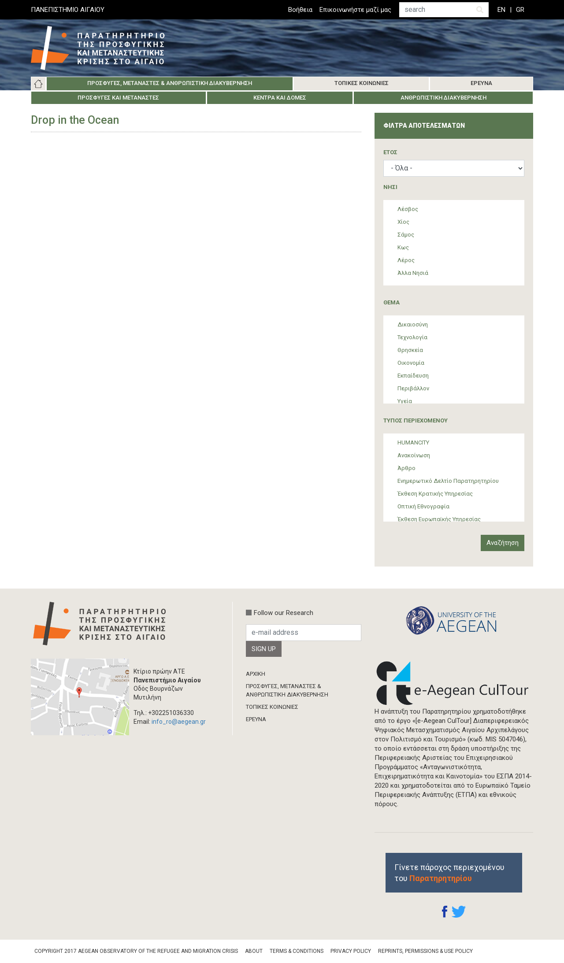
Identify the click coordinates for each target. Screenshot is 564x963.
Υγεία (404, 401)
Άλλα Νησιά (412, 273)
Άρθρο (406, 468)
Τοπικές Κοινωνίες (361, 83)
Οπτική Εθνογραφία (423, 506)
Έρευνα (481, 83)
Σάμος (405, 234)
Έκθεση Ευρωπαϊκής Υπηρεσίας (439, 519)
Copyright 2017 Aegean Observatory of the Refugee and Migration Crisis (136, 951)
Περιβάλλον (413, 388)
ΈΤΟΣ (390, 152)
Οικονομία (410, 362)
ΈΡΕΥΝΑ (256, 719)
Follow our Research (283, 613)
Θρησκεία (410, 350)
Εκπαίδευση (413, 375)
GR (520, 10)
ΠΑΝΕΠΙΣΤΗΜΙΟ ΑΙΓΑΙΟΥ (67, 10)
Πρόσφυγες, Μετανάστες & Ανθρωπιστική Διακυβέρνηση (169, 83)
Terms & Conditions (296, 951)
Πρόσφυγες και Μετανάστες (118, 97)
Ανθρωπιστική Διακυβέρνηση (443, 97)
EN (501, 10)
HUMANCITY (413, 442)
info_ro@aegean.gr (179, 721)
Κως (403, 247)
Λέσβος (407, 209)
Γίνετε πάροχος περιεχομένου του (449, 873)
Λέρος (406, 260)
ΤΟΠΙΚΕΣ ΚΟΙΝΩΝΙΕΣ (272, 707)
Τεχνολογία (412, 337)
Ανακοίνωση (413, 455)
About (254, 951)
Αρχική (38, 83)
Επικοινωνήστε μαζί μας (355, 10)
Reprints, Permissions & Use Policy (425, 951)
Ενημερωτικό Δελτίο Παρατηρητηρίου (448, 481)
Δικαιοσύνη (412, 324)
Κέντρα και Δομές (279, 97)
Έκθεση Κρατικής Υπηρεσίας (435, 493)
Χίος (403, 222)
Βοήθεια (300, 10)
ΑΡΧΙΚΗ (255, 673)
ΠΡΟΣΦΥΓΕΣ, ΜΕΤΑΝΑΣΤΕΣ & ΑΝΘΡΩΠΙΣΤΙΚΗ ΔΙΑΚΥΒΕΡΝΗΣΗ (287, 690)
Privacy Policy (350, 951)
